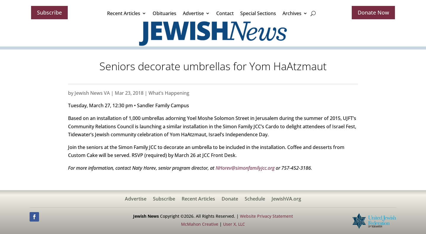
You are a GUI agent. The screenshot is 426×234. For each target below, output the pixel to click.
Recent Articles (123, 13)
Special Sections (258, 13)
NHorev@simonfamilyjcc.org (245, 168)
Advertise (193, 13)
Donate (230, 199)
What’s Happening (169, 93)
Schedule (255, 199)
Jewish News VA (92, 93)
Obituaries (164, 13)
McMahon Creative (199, 224)
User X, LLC (234, 224)
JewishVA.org (286, 199)
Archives (292, 13)
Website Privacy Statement (266, 216)
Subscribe (49, 12)
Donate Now (373, 12)
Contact (225, 13)
